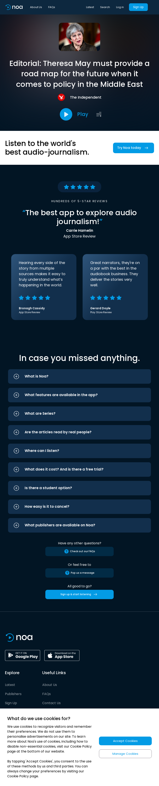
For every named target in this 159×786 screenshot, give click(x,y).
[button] (79, 376)
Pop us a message (79, 572)
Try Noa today (133, 148)
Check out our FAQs (79, 551)
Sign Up (138, 7)
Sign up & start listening (79, 594)
